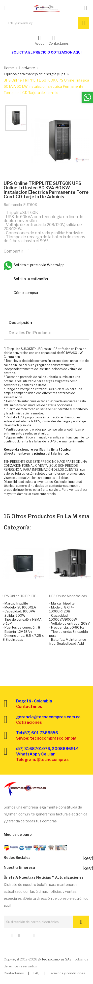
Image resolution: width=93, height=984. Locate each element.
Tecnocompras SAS (56, 959)
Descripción (20, 322)
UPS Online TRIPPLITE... (20, 596)
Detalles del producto (30, 332)
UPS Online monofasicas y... (70, 596)
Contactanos (14, 973)
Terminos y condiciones (67, 973)
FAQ (36, 973)
